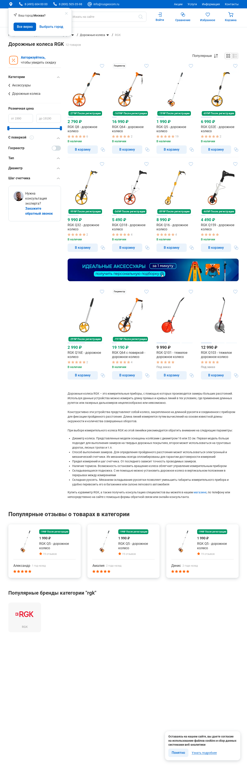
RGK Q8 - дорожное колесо (82, 129)
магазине (200, 492)
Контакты (232, 4)
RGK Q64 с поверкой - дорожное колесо (128, 355)
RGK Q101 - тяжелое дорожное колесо (171, 355)
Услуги (192, 4)
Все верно (25, 27)
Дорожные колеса (92, 35)
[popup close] (66, 13)
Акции (178, 4)
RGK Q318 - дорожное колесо (128, 227)
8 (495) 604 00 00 (36, 4)
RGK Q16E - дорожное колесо (84, 355)
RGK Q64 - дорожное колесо (128, 129)
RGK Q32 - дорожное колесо (83, 227)
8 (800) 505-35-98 (70, 4)
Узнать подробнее (204, 752)
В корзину (83, 149)
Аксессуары (21, 85)
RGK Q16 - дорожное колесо (172, 227)
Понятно (178, 753)
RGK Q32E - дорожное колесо (217, 129)
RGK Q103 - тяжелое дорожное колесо (216, 355)
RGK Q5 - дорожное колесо (171, 129)
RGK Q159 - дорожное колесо (217, 227)
